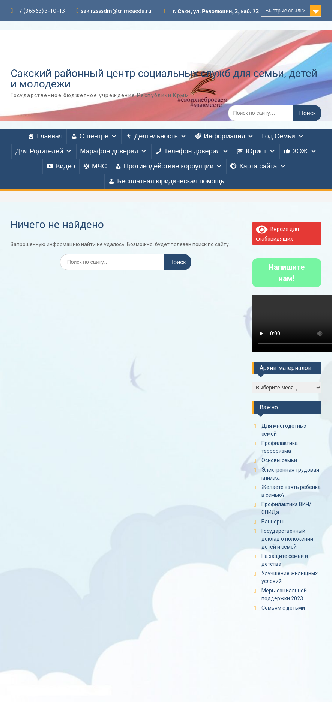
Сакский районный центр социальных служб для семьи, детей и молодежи (164, 78)
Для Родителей (43, 151)
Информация (229, 136)
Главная (50, 136)
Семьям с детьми (283, 608)
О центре (98, 136)
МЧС (99, 166)
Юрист (261, 151)
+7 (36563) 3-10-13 (40, 11)
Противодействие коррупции (173, 166)
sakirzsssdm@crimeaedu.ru (116, 11)
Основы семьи (279, 460)
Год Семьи (283, 136)
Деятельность (160, 136)
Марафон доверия (113, 151)
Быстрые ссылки (285, 10)
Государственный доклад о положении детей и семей (287, 539)
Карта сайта (262, 166)
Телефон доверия (196, 151)
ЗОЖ (305, 151)
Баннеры (272, 522)
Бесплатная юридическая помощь (170, 181)
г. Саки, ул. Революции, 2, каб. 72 (216, 11)
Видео (65, 166)
